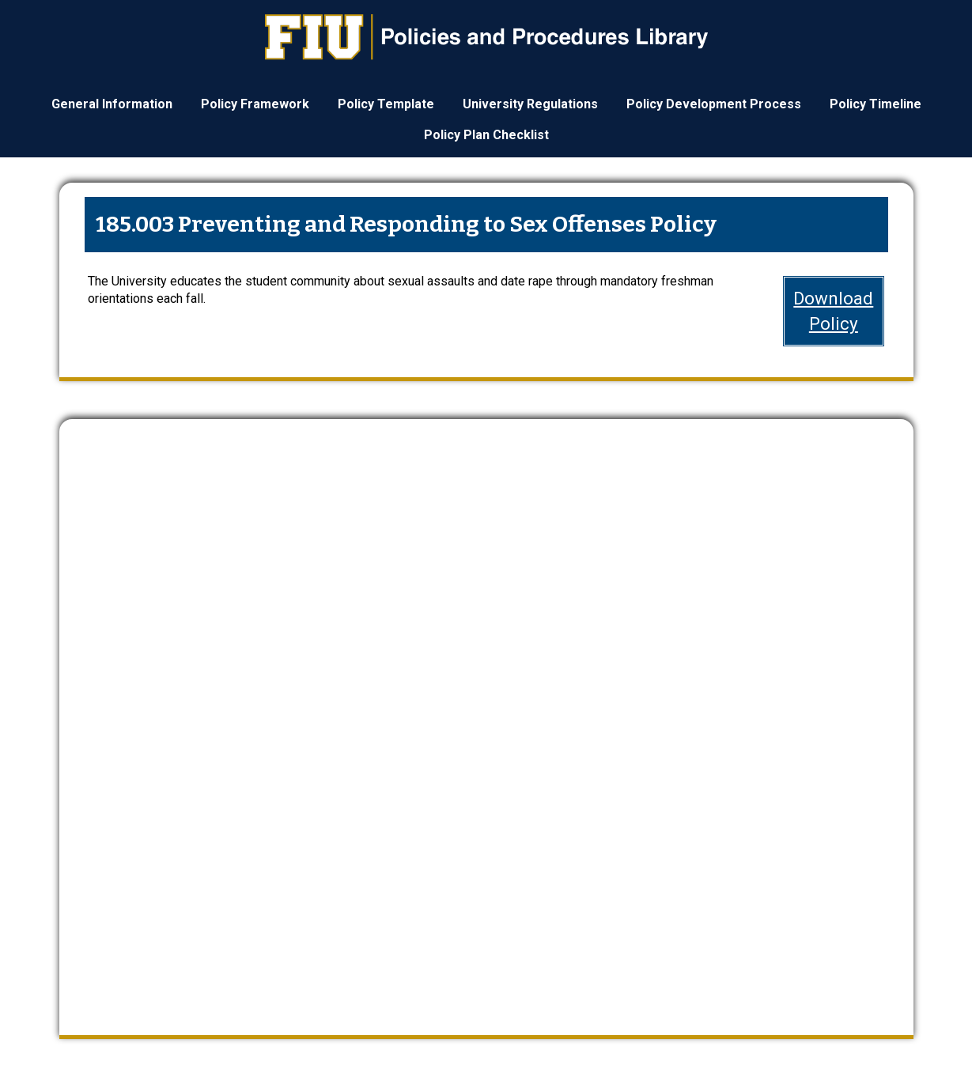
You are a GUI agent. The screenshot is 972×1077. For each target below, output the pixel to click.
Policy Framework (255, 103)
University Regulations (530, 103)
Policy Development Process (713, 103)
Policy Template (386, 103)
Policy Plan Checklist (486, 134)
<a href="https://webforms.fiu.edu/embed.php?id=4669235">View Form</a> (486, 713)
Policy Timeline (875, 103)
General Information (111, 103)
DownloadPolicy (833, 310)
